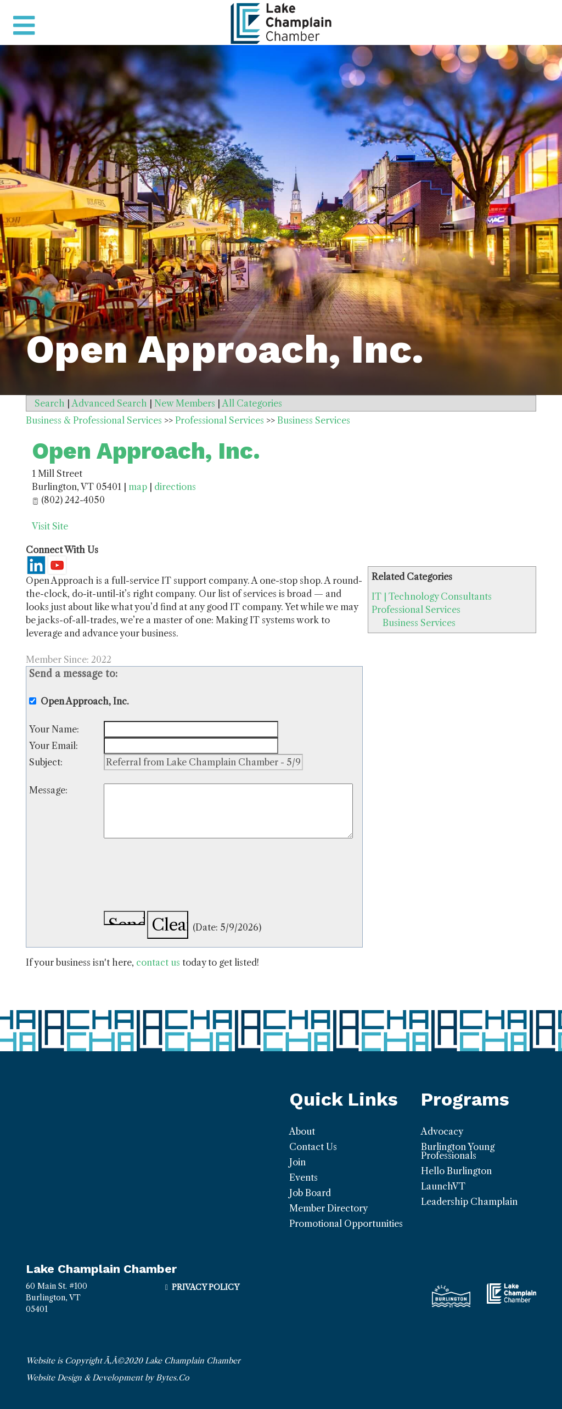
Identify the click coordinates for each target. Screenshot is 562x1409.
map (137, 486)
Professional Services (416, 609)
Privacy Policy (205, 1287)
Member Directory (328, 1208)
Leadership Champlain (469, 1201)
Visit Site (50, 526)
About (302, 1131)
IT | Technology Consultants (432, 596)
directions (175, 486)
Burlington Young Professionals (457, 1151)
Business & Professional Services (94, 420)
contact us (158, 962)
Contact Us (313, 1146)
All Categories (252, 403)
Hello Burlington (456, 1170)
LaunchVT (443, 1186)
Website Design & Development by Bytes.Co (107, 1378)
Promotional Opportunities (346, 1223)
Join (297, 1162)
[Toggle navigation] (24, 26)
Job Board (310, 1192)
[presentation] (187, 876)
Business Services (419, 622)
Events (303, 1177)
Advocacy (442, 1131)
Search (50, 403)
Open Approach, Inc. (146, 450)
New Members (184, 403)
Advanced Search (109, 403)
